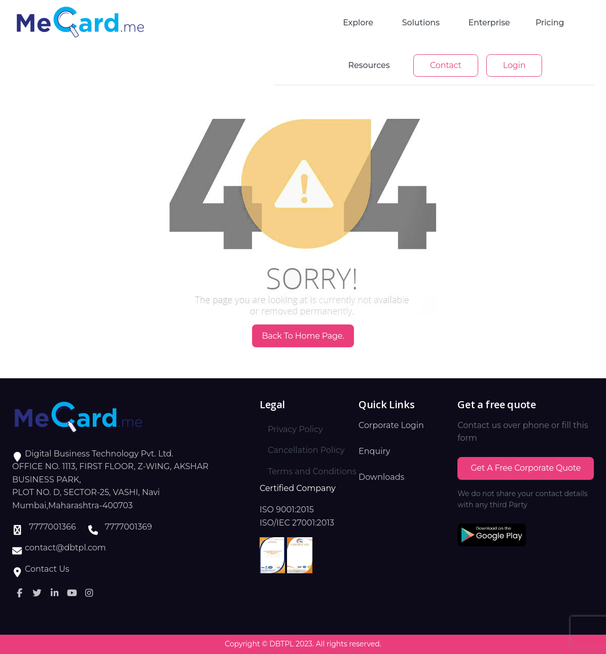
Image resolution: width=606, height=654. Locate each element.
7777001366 (52, 527)
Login (514, 65)
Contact (445, 65)
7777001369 (128, 527)
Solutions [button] (421, 22)
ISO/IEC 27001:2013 (297, 523)
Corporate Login (391, 425)
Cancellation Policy (306, 450)
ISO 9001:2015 (287, 509)
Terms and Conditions (312, 471)
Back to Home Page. (303, 336)
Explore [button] (358, 22)
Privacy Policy (295, 429)
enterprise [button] (489, 22)
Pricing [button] (550, 22)
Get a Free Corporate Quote (526, 468)
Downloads (381, 477)
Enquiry (374, 451)
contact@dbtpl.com (65, 547)
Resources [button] (369, 65)
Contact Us (47, 569)
